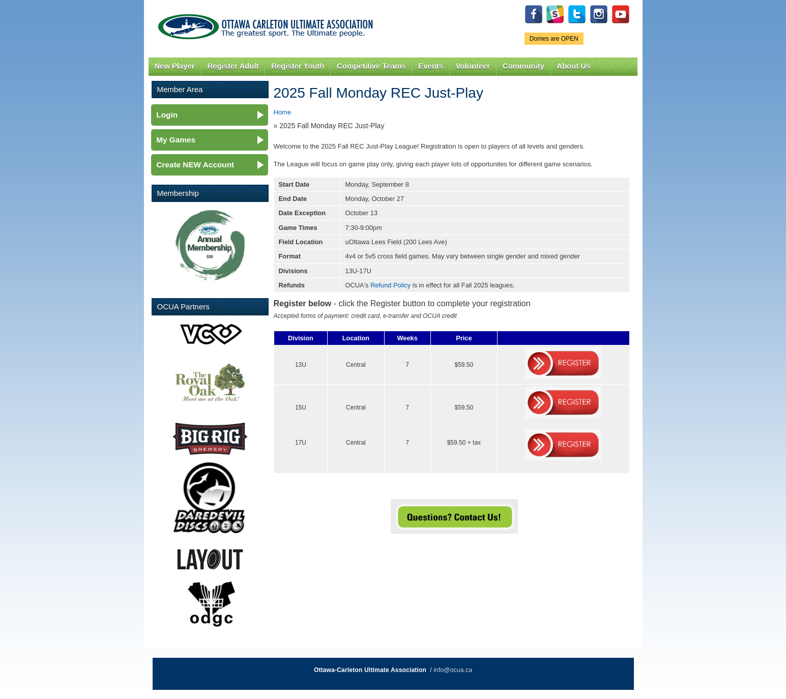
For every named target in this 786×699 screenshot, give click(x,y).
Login (167, 114)
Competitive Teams (371, 66)
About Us (574, 66)
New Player (174, 66)
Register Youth (297, 66)
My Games (175, 139)
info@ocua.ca (452, 670)
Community (523, 66)
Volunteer (473, 66)
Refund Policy (390, 285)
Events (430, 66)
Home (283, 112)
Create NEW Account (195, 164)
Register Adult (232, 66)
